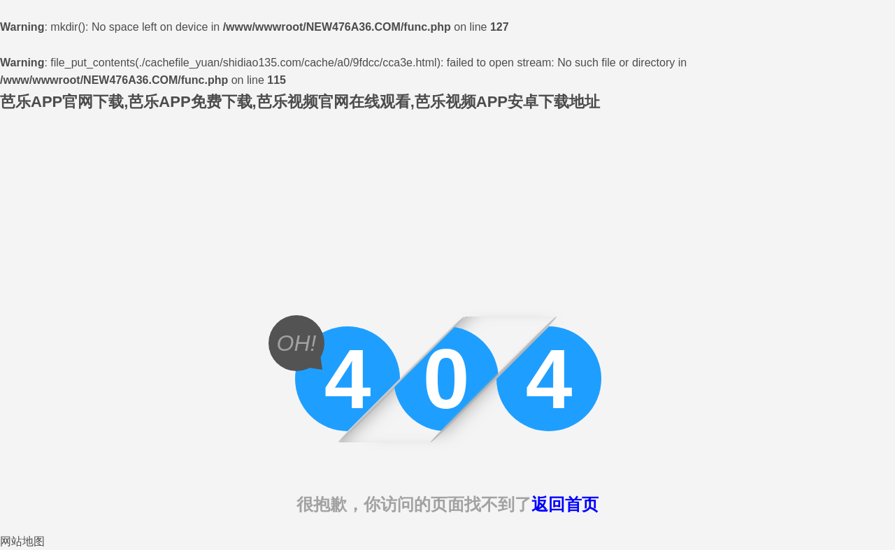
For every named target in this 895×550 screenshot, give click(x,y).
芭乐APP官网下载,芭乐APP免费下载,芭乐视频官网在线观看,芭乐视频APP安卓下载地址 (300, 101)
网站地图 (22, 541)
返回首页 (565, 504)
